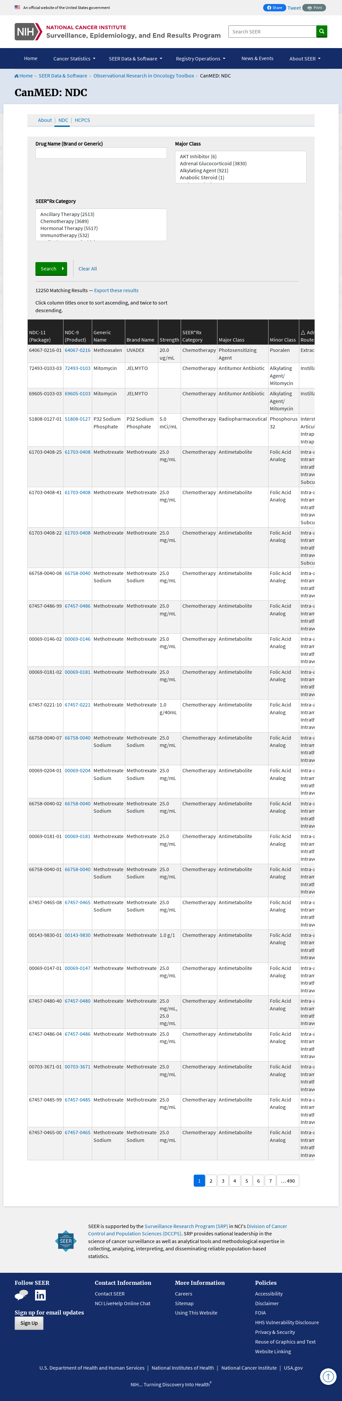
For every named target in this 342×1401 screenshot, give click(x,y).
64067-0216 (78, 350)
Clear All (87, 268)
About (45, 120)
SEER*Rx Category (55, 201)
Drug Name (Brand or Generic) (69, 143)
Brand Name (140, 339)
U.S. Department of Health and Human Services (92, 1367)
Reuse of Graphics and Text (285, 1341)
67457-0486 (78, 605)
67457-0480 (78, 1000)
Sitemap (184, 1303)
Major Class (188, 143)
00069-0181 (78, 671)
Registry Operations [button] (198, 58)
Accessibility (269, 1293)
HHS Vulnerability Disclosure (287, 1322)
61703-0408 (78, 451)
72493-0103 (78, 368)
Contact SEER (110, 1293)
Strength (169, 339)
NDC (63, 120)
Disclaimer (267, 1303)
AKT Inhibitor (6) (240, 156)
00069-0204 (78, 770)
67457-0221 (78, 704)
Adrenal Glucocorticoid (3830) (240, 163)
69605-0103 (78, 393)
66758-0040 (78, 573)
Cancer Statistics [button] (72, 58)
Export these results (116, 290)
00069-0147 (78, 968)
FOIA (260, 1312)
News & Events (257, 58)
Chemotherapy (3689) (101, 221)
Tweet (294, 7)
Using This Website (196, 1312)
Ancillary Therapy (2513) (101, 214)
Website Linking (273, 1351)
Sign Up (29, 1323)
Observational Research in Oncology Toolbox (144, 75)
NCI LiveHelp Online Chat (122, 1303)
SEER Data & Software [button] (133, 58)
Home (30, 58)
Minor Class (283, 339)
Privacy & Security (275, 1332)
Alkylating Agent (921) (240, 170)
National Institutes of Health (183, 1367)
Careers (183, 1293)
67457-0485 (78, 1099)
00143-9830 (78, 935)
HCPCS (82, 120)
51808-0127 (78, 418)
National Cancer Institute (249, 1367)
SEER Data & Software (63, 75)
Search (48, 268)
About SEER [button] (303, 58)
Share (276, 8)
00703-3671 (78, 1066)
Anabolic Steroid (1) (240, 177)
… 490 (288, 1180)
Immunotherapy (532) (101, 235)
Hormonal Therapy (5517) (101, 228)
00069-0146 (78, 638)
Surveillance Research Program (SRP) (186, 1226)
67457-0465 (78, 902)
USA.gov (293, 1367)
